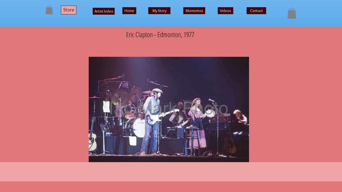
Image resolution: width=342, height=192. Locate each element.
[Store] (68, 10)
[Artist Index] (104, 11)
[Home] (129, 10)
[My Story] (159, 10)
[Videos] (225, 10)
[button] (49, 9)
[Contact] (256, 10)
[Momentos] (194, 10)
